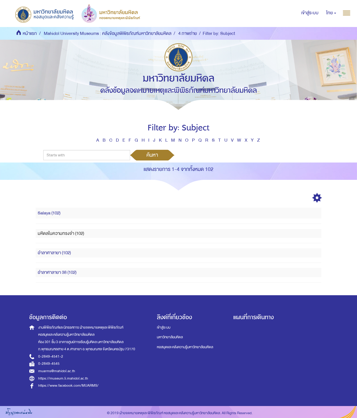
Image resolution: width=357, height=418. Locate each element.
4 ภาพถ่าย (187, 33)
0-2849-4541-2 (50, 356)
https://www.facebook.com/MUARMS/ (68, 385)
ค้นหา (152, 154)
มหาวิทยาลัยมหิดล (170, 337)
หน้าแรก (30, 33)
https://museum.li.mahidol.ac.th (63, 378)
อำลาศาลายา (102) (54, 253)
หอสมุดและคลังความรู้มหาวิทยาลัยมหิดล (185, 347)
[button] (331, 13)
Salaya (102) (49, 213)
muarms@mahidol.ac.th (56, 371)
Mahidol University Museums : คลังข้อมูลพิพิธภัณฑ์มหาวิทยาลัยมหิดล (107, 33)
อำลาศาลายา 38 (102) (57, 272)
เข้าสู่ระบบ (163, 327)
